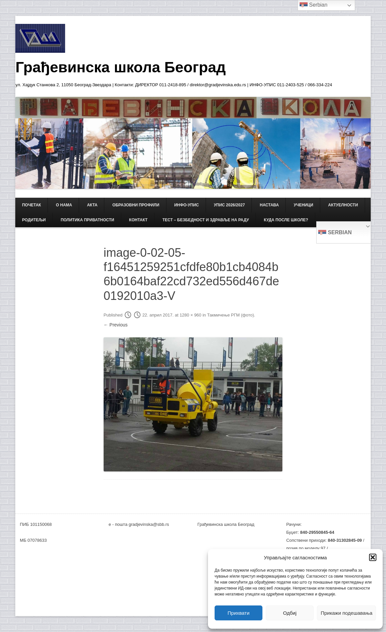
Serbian (334, 233)
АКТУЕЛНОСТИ (343, 205)
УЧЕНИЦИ (303, 205)
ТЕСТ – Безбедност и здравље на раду (205, 220)
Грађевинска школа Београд (120, 67)
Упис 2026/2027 (229, 205)
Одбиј (289, 613)
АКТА (92, 205)
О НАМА (64, 205)
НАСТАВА (269, 205)
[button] (372, 557)
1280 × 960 (190, 315)
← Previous (116, 324)
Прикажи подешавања (346, 613)
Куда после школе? (286, 220)
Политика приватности (87, 220)
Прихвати (238, 613)
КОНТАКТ (138, 220)
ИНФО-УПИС (186, 205)
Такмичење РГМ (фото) (230, 315)
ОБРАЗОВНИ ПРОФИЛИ (135, 205)
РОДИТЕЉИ (34, 220)
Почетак (31, 205)
